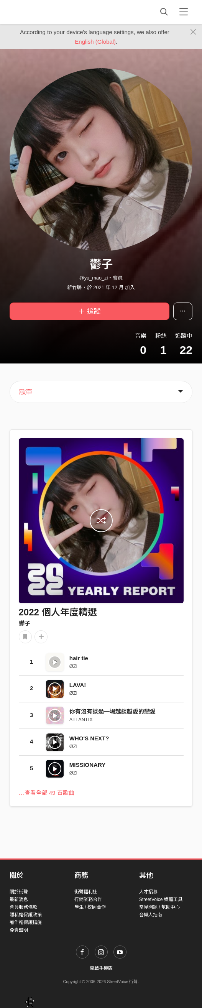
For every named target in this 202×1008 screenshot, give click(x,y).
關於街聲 (19, 892)
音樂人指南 (150, 915)
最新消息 (19, 899)
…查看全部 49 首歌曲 (46, 792)
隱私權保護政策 (26, 915)
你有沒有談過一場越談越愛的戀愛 (112, 711)
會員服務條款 (23, 907)
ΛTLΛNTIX (81, 719)
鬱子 (24, 623)
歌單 (26, 392)
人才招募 (148, 892)
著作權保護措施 (26, 922)
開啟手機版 (101, 968)
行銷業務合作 (88, 899)
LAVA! (77, 685)
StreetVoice (41, 12)
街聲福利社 (85, 892)
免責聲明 (19, 930)
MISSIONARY (87, 764)
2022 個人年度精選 (58, 612)
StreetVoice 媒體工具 (160, 899)
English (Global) (95, 41)
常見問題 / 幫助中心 (159, 907)
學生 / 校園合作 (90, 907)
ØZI (73, 666)
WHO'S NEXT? (89, 738)
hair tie (78, 658)
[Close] (193, 32)
